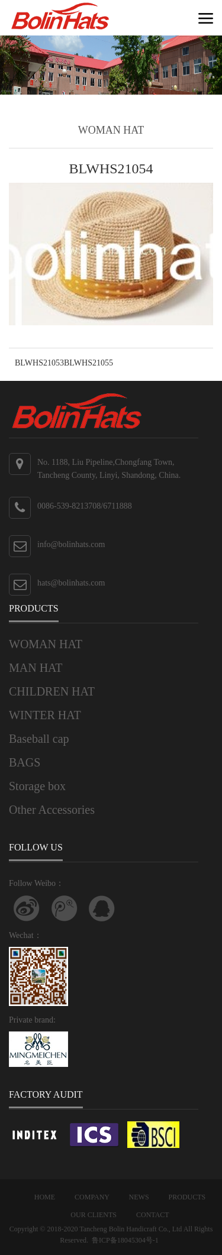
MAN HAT (36, 667)
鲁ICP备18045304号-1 (125, 1240)
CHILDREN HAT (52, 691)
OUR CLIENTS (93, 1215)
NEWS (139, 1197)
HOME (44, 1197)
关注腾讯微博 (65, 908)
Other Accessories (52, 809)
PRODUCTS (187, 1197)
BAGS (24, 762)
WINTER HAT (45, 715)
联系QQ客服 (102, 908)
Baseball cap (39, 738)
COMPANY (92, 1197)
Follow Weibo (27, 908)
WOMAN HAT (45, 644)
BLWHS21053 (39, 362)
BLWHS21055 (88, 362)
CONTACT (152, 1215)
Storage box (37, 786)
